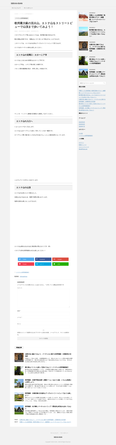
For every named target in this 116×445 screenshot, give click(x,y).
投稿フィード (82, 145)
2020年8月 (82, 124)
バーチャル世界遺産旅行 (22, 272)
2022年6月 (82, 122)
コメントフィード (84, 147)
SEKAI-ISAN (16, 3)
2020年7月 (82, 126)
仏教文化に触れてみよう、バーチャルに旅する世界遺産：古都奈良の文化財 (42, 419)
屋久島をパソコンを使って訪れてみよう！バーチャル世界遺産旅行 (46, 367)
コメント (19, 288)
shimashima (23, 276)
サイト (19, 324)
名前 (19, 311)
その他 (81, 133)
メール (19, 317)
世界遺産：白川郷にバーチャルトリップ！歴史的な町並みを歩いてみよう (97, 74)
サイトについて (16, 8)
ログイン (81, 142)
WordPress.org (83, 149)
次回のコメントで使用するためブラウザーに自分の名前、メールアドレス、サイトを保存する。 (43, 333)
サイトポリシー (28, 8)
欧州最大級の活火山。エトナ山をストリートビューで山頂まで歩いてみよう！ (97, 33)
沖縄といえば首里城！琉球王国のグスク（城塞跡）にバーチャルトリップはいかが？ (45, 422)
